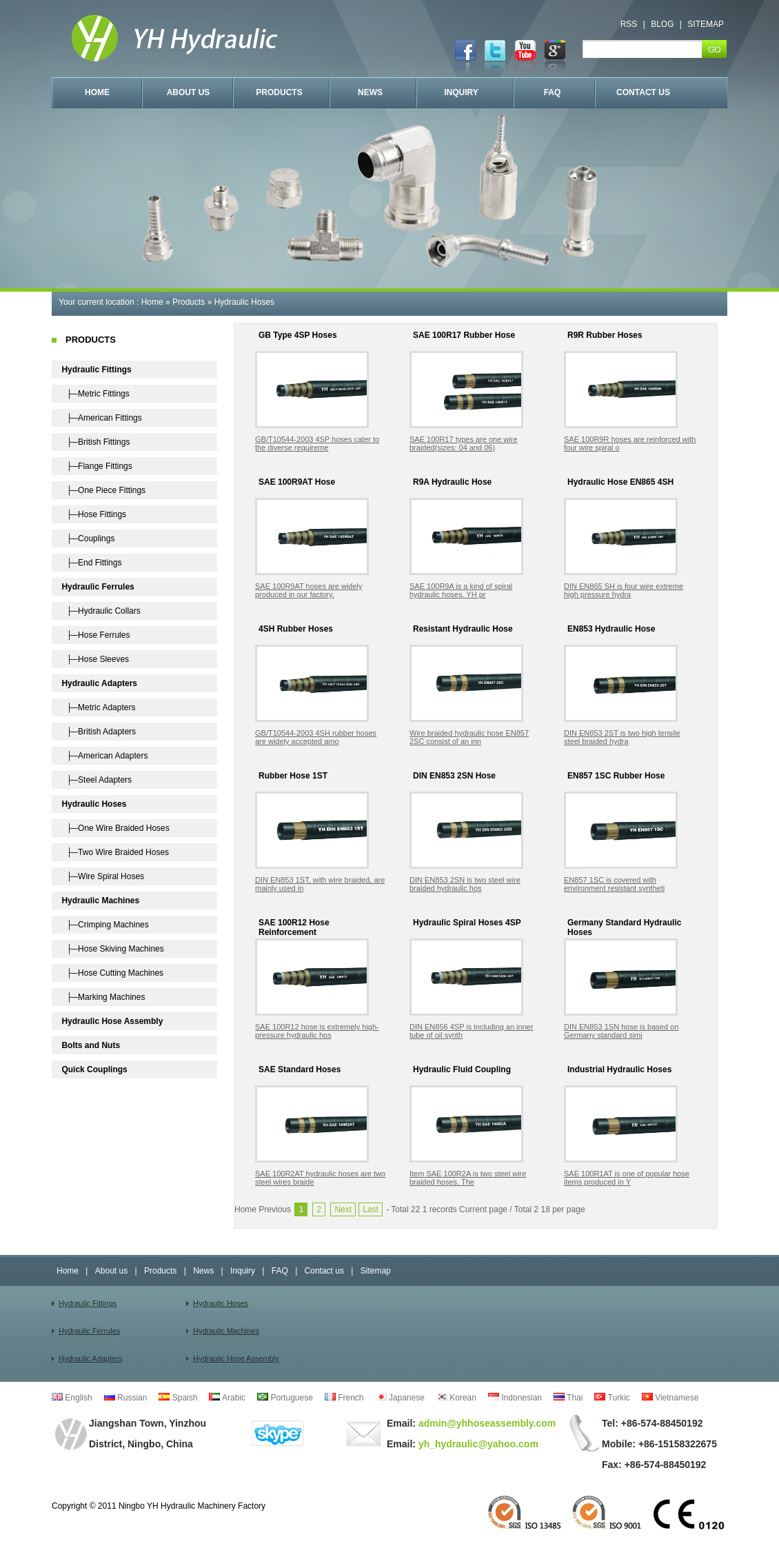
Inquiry (242, 1271)
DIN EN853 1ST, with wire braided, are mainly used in (320, 884)
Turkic (611, 1398)
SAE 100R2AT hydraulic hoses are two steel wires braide (320, 1177)
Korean (456, 1398)
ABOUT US (188, 92)
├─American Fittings (101, 418)
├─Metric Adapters (98, 707)
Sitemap (376, 1271)
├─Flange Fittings (96, 466)
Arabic (227, 1398)
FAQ (552, 92)
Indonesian (515, 1398)
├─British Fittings (95, 442)
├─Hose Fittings (93, 514)
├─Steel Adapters (96, 780)
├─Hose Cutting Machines (112, 973)
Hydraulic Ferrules (89, 1331)
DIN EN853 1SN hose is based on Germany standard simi (621, 1031)
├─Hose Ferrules (95, 635)
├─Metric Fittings (95, 394)
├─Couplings (87, 538)
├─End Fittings (91, 562)
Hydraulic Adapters (90, 1358)
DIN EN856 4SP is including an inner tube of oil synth (471, 1031)
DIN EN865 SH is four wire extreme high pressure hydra (623, 590)
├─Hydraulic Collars (100, 611)
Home (152, 302)
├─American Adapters (104, 756)
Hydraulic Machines (226, 1331)
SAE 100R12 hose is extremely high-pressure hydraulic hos (317, 1031)
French (344, 1398)
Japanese (400, 1398)
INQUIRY (461, 92)
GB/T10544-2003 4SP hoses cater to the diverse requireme (317, 443)
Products (188, 302)
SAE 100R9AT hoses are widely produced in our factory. (309, 590)
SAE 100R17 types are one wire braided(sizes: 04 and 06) (463, 443)
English (72, 1398)
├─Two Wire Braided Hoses (115, 852)
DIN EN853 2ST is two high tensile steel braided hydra (622, 737)
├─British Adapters (98, 731)
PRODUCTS (279, 92)
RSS (629, 24)
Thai (568, 1398)
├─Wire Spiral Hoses (102, 876)
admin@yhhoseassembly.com (486, 1423)
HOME (97, 92)
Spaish (178, 1398)
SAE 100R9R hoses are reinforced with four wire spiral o (630, 443)
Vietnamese (670, 1398)
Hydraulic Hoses (244, 302)
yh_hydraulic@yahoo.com (477, 1443)
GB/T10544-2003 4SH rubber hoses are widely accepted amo (315, 737)
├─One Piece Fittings (103, 490)
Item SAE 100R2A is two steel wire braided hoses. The (467, 1177)
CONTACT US (643, 92)
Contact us (324, 1271)
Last (370, 1209)
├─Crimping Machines (104, 924)
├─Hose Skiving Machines (112, 949)
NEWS (370, 92)
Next (343, 1209)
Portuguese (285, 1398)
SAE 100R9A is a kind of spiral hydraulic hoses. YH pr (460, 590)
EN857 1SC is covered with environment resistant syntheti (614, 884)
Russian (126, 1398)
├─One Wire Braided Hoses (115, 828)
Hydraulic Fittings (88, 1303)
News (203, 1271)
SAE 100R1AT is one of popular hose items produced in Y (626, 1177)
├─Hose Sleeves (95, 659)
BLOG (662, 24)
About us (111, 1271)
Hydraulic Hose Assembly (236, 1358)
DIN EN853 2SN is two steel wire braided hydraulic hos (464, 884)
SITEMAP (705, 24)
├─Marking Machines (103, 997)
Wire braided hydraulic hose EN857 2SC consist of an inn (469, 737)
